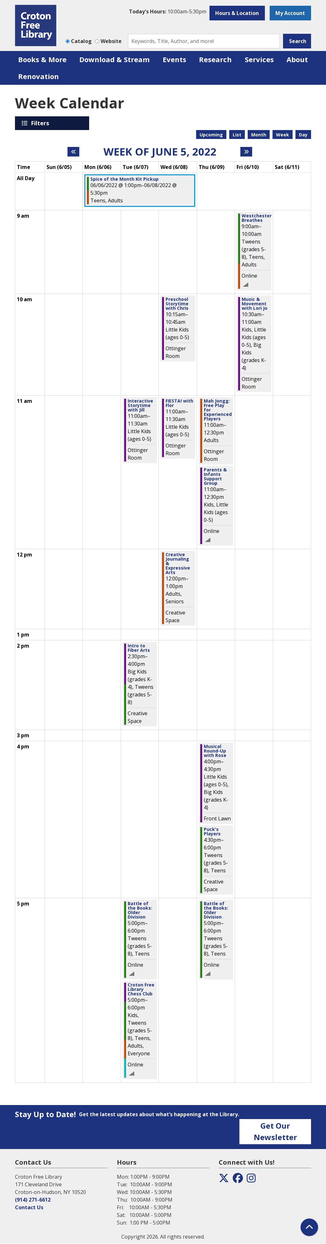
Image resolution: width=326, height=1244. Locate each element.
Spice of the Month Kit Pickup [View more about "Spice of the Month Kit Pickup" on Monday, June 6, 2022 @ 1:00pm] (124, 179)
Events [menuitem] (174, 59)
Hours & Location (237, 13)
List (237, 135)
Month (258, 135)
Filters (41, 123)
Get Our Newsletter (275, 1131)
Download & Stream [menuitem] (114, 59)
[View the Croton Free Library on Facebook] (238, 1179)
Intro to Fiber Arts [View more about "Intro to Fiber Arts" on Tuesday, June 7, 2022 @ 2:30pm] (139, 648)
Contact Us (29, 1207)
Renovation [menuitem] (38, 76)
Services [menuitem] (259, 59)
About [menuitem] (297, 59)
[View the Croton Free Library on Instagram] (251, 1179)
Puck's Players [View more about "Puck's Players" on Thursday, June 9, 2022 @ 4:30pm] (212, 831)
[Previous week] (73, 151)
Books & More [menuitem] (42, 59)
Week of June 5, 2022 (159, 151)
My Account (290, 13)
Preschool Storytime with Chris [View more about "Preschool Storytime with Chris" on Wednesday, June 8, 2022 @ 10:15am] (177, 303)
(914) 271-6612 (33, 1199)
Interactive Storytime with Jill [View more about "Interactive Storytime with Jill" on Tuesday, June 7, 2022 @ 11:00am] (140, 405)
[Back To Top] (309, 1227)
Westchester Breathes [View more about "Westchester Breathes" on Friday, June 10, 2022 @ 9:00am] (257, 218)
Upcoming (211, 135)
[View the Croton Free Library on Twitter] (224, 1179)
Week (282, 135)
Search (297, 41)
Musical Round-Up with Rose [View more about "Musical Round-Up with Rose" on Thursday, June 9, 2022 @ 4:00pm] (215, 751)
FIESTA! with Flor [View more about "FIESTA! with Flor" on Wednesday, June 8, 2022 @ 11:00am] (179, 403)
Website (111, 41)
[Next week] (246, 151)
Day (303, 135)
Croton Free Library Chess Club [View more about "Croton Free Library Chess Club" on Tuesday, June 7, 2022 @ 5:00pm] (141, 989)
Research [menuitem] (215, 59)
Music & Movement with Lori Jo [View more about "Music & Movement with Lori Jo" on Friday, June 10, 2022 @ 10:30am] (254, 303)
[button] (167, 11)
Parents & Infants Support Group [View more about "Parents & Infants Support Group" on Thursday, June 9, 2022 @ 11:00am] (215, 476)
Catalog (81, 41)
